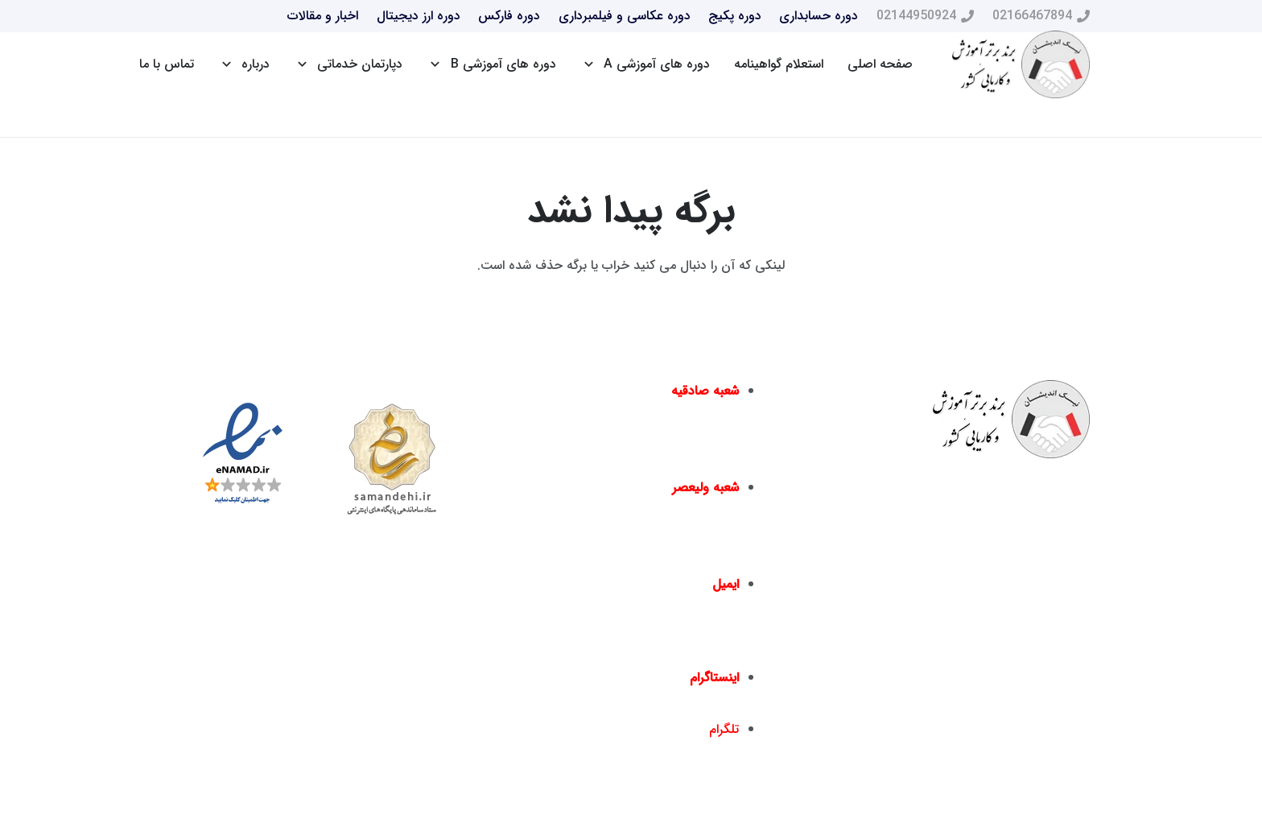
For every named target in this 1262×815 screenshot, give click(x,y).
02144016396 (603, 459)
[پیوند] (1021, 65)
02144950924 (699, 459)
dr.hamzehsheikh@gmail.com (652, 649)
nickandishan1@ (690, 700)
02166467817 (595, 555)
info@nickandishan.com (667, 607)
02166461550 (691, 555)
